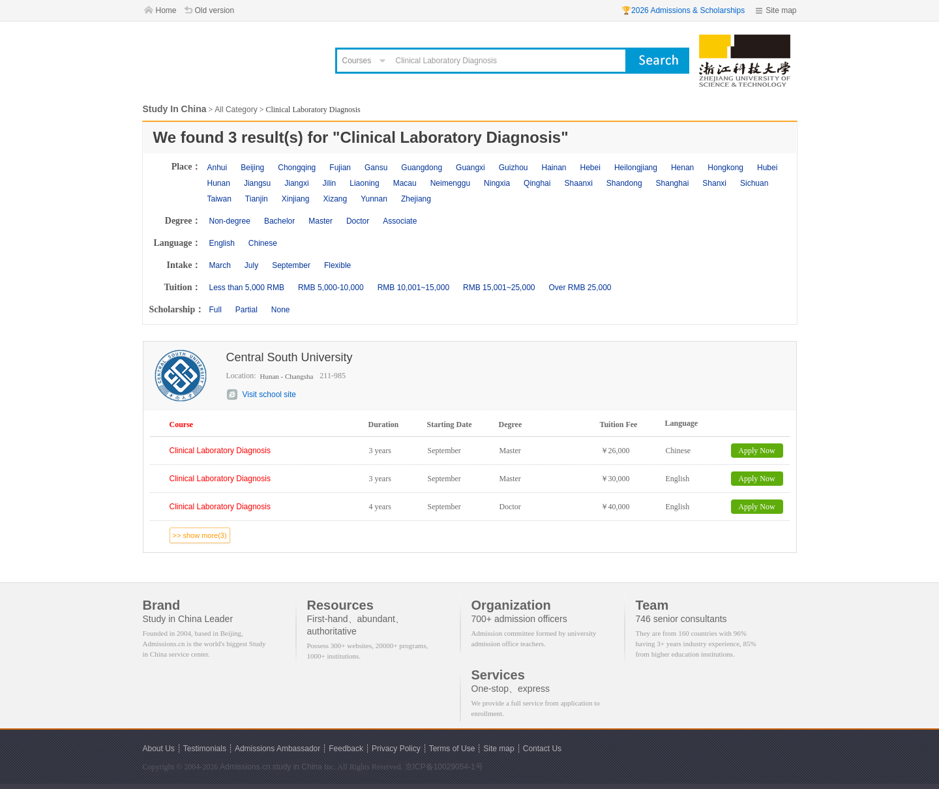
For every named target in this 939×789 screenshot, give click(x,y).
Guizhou (513, 167)
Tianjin (256, 198)
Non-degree (229, 221)
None (280, 309)
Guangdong (421, 167)
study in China (297, 766)
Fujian (340, 167)
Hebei (590, 167)
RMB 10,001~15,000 (413, 287)
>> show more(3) (200, 535)
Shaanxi (578, 183)
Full (215, 309)
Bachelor (279, 221)
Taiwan (219, 198)
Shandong (624, 183)
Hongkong (725, 167)
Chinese (262, 243)
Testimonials (204, 748)
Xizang (335, 198)
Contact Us (542, 748)
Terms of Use (452, 748)
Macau (405, 183)
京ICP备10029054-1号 (444, 766)
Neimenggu (450, 183)
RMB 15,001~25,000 (499, 287)
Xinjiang (296, 198)
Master (320, 221)
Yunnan (374, 198)
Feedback (346, 748)
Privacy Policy (396, 748)
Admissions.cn (245, 766)
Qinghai (537, 183)
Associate (400, 221)
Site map (781, 10)
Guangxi (470, 167)
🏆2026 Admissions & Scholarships (683, 10)
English (222, 243)
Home (166, 10)
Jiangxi (296, 183)
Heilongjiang (635, 167)
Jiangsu (257, 183)
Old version (215, 10)
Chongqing (297, 167)
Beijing (252, 167)
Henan (682, 167)
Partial (246, 309)
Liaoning (364, 183)
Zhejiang (416, 198)
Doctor (357, 221)
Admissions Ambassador (277, 748)
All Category (236, 109)
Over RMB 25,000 (579, 287)
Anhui (217, 167)
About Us (159, 748)
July (251, 265)
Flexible (337, 265)
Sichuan (754, 183)
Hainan (553, 167)
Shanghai (672, 183)
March (220, 265)
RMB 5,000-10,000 (331, 287)
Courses (357, 60)
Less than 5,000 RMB (246, 287)
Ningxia (497, 183)
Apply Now (756, 450)
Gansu (376, 167)
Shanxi (714, 183)
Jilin (329, 183)
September (291, 265)
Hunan (218, 183)
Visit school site (269, 394)
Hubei (767, 167)
